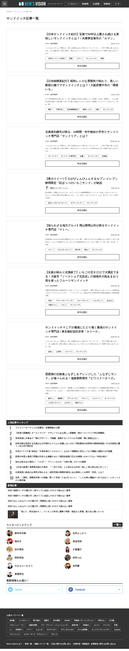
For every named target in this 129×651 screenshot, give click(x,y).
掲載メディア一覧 (42, 646)
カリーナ (68, 361)
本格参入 (86, 627)
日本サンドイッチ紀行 (56, 59)
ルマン (79, 59)
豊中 (50, 110)
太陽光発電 (33, 627)
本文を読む (82, 66)
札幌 (81, 164)
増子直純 (36, 622)
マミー (50, 258)
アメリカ (106, 627)
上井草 (58, 361)
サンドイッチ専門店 (68, 164)
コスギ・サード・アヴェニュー (35, 636)
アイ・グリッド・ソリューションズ (54, 627)
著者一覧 (28, 646)
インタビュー (72, 4)
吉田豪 (11, 622)
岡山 (86, 258)
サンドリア (52, 164)
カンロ (96, 627)
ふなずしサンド (54, 412)
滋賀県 (60, 408)
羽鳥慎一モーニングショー (84, 622)
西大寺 (77, 258)
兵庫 (102, 59)
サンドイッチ (91, 59)
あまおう (110, 309)
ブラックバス (72, 408)
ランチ (117, 4)
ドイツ (28, 632)
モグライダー (52, 632)
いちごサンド (97, 309)
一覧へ (117, 526)
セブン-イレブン (77, 211)
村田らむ (101, 622)
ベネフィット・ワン (16, 627)
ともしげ (39, 632)
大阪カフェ (52, 313)
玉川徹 (111, 622)
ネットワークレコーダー (101, 632)
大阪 (97, 110)
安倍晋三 (18, 632)
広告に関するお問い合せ (61, 646)
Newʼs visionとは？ (14, 646)
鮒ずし (50, 408)
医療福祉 (107, 4)
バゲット (84, 408)
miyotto (117, 632)
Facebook (80, 591)
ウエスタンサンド (64, 258)
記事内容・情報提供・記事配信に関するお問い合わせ (94, 646)
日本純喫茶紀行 (72, 110)
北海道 (104, 164)
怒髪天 (46, 622)
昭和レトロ (87, 110)
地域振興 (85, 4)
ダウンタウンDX (67, 632)
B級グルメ (79, 412)
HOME (9, 12)
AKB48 (67, 622)
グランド (54, 636)
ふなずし (67, 412)
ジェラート (96, 408)
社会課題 (96, 4)
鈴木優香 (56, 622)
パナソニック (14, 636)
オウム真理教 (82, 632)
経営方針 (75, 627)
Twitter (18, 591)
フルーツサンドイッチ (64, 309)
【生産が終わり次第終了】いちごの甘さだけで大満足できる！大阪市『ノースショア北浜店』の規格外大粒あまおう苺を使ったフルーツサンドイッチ (82, 285)
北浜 (50, 309)
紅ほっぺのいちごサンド (57, 211)
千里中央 (59, 110)
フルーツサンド (82, 309)
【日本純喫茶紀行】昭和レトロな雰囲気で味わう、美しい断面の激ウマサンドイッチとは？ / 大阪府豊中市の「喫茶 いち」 (81, 85)
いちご (63, 313)
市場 (115, 627)
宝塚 (70, 59)
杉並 (50, 361)
